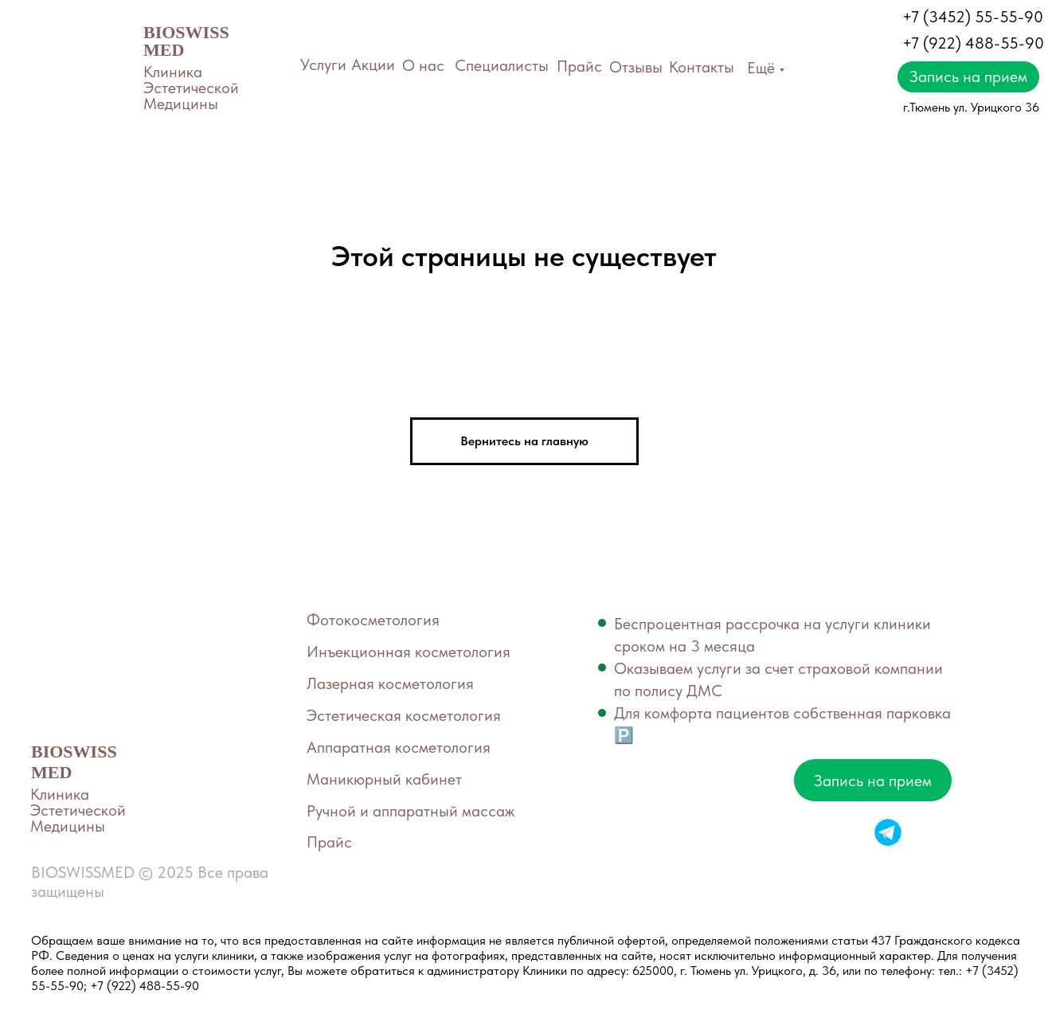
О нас (423, 65)
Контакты (701, 66)
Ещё (761, 67)
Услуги (323, 64)
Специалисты (502, 65)
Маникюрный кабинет (384, 779)
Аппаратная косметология (399, 747)
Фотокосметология (373, 619)
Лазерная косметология (390, 683)
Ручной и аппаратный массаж (410, 810)
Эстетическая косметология (404, 715)
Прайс (579, 66)
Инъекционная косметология (408, 651)
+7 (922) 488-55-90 (973, 43)
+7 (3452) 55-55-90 (972, 16)
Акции (373, 64)
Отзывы (636, 66)
